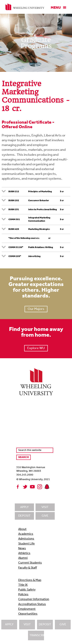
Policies (23, 594)
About (22, 529)
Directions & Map (29, 580)
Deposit (45, 624)
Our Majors (36, 309)
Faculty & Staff (27, 567)
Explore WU (36, 348)
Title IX (23, 585)
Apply (9, 624)
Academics (25, 534)
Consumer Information (33, 599)
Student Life (26, 543)
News (22, 548)
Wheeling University (24, 7)
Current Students (30, 562)
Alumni (23, 558)
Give (63, 624)
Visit (27, 624)
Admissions (26, 538)
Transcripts (36, 635)
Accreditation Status (32, 604)
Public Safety (27, 589)
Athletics (24, 553)
